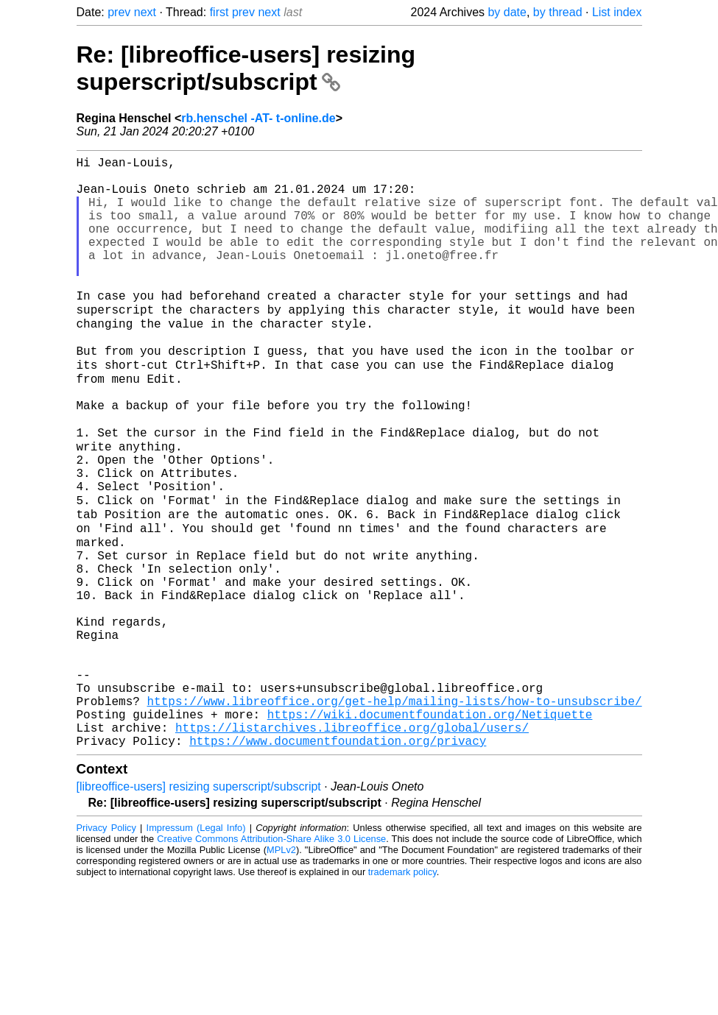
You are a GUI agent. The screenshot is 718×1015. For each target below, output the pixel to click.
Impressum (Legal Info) (196, 932)
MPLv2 (281, 954)
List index (617, 12)
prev (119, 12)
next (145, 12)
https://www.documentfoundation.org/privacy (337, 845)
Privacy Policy (106, 932)
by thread (558, 12)
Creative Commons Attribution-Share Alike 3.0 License (271, 943)
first (219, 12)
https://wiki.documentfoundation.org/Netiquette (430, 812)
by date (507, 12)
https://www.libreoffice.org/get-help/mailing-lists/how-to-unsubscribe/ (394, 796)
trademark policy (402, 976)
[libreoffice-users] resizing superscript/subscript (199, 891)
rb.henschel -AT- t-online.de (258, 118)
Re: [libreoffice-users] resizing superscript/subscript (246, 68)
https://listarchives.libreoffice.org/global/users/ (352, 829)
